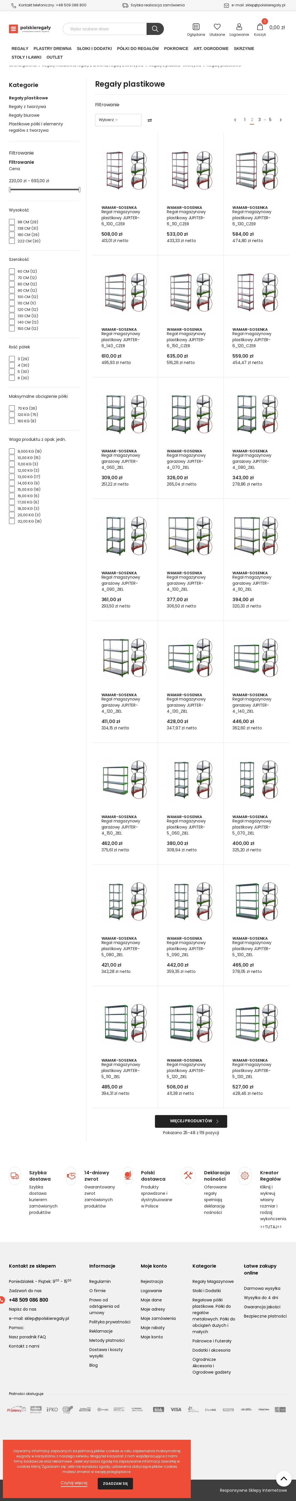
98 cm (28, 222)
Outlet (55, 58)
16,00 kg (28, 496)
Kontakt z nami (24, 1346)
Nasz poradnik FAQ (27, 1337)
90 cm (27, 290)
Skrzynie (244, 50)
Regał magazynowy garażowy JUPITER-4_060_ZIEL (121, 461)
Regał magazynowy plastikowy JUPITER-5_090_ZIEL (186, 949)
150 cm (28, 328)
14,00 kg (29, 483)
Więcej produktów (190, 1121)
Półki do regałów (138, 50)
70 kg (27, 408)
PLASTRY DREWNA (52, 50)
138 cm (28, 228)
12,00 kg (28, 470)
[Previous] (235, 120)
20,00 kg (29, 515)
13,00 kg (29, 477)
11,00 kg (28, 464)
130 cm (28, 316)
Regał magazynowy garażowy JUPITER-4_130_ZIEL (186, 705)
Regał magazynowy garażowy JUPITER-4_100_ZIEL (186, 583)
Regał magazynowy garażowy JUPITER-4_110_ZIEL (252, 583)
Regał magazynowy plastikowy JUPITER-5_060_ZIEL (186, 827)
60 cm (27, 271)
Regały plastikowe (28, 98)
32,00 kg (30, 521)
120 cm (28, 309)
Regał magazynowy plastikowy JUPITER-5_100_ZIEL (252, 949)
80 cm (27, 284)
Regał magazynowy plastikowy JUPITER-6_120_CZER (252, 340)
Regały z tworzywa (27, 106)
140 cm (28, 322)
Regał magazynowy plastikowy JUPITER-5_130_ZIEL (252, 1071)
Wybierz (109, 119)
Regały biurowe (24, 115)
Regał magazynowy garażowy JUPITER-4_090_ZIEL (121, 583)
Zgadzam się (115, 1483)
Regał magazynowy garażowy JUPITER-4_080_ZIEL (252, 461)
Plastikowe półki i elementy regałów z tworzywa (36, 127)
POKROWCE (176, 50)
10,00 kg (29, 457)
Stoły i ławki (26, 58)
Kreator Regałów (270, 1176)
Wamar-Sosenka (119, 207)
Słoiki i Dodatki (94, 50)
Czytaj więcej (74, 1483)
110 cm (27, 303)
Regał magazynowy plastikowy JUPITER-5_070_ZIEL (252, 827)
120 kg (28, 414)
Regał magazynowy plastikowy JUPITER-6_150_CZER (186, 340)
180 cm (28, 234)
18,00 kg (28, 508)
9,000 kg (30, 451)
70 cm (27, 277)
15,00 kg (29, 489)
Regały (20, 50)
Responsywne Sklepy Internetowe (253, 1490)
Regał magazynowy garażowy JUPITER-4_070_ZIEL (186, 461)
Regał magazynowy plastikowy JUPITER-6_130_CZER (252, 218)
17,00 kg (28, 502)
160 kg (27, 421)
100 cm (28, 297)
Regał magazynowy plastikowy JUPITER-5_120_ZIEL (186, 1071)
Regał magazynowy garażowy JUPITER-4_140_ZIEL (252, 705)
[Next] (281, 120)
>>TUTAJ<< (271, 1227)
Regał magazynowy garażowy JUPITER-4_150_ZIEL (121, 827)
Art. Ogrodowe (211, 50)
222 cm (29, 241)
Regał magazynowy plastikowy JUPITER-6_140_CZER (121, 340)
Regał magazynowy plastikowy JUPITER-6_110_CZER (186, 218)
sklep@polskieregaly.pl (265, 5)
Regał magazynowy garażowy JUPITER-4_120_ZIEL (121, 705)
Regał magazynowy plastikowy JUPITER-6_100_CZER (121, 218)
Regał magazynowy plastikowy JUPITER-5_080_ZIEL (121, 949)
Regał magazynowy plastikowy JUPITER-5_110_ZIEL (121, 1071)
